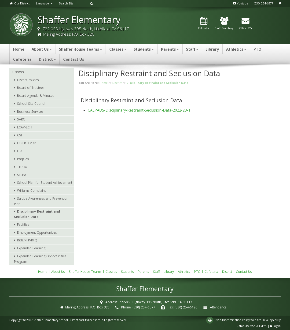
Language (45, 3)
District (47, 59)
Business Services (30, 111)
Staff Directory (224, 23)
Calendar (203, 23)
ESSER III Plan (26, 143)
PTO (257, 49)
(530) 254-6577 (263, 3)
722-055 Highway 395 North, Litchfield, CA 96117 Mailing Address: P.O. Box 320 (83, 31)
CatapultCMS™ (246, 326)
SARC (21, 119)
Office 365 (245, 23)
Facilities (23, 224)
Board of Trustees (30, 87)
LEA (19, 151)
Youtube (240, 3)
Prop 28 (23, 159)
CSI (19, 135)
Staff (192, 49)
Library (212, 49)
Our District (19, 3)
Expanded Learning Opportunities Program (40, 259)
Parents (170, 49)
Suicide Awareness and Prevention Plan (41, 201)
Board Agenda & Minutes (35, 95)
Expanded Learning (31, 248)
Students (144, 49)
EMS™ (262, 326)
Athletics (236, 49)
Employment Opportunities (37, 232)
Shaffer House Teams (80, 49)
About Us (42, 49)
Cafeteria (22, 59)
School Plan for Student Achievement (44, 182)
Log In (277, 326)
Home (18, 49)
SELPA (21, 174)
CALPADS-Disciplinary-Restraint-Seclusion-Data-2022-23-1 (139, 110)
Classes (117, 49)
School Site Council (31, 103)
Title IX (22, 167)
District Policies (28, 80)
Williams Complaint (31, 190)
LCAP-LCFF (25, 127)
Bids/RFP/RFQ (27, 240)
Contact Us (73, 59)
